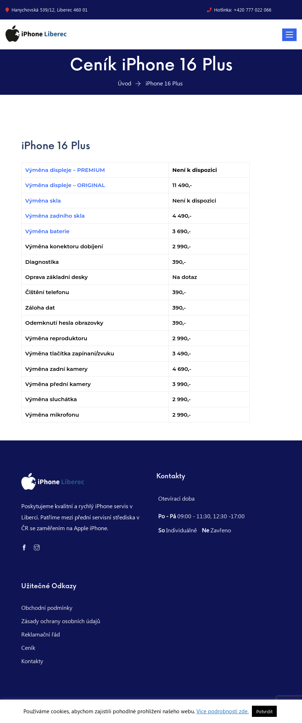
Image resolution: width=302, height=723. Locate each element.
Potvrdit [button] (264, 711)
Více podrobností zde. (222, 711)
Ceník (28, 647)
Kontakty (32, 661)
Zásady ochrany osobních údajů (60, 621)
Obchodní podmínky (46, 607)
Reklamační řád (40, 634)
